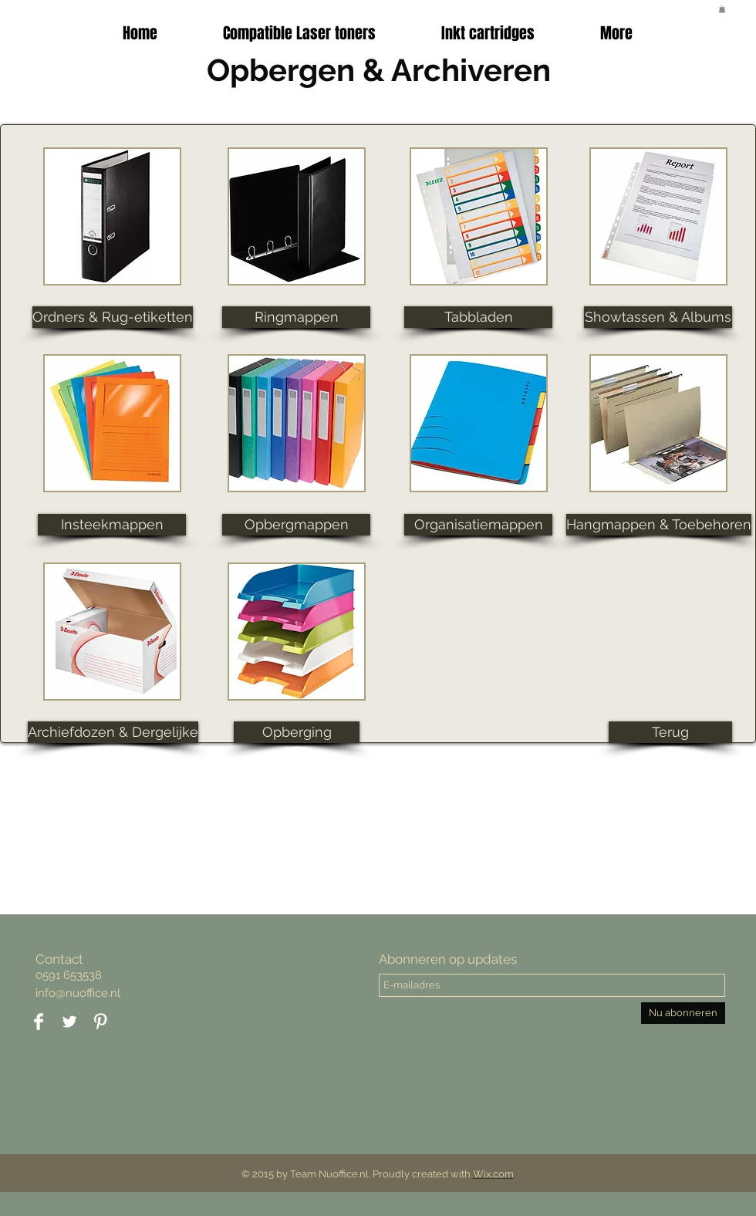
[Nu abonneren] (683, 1013)
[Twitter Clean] (69, 1021)
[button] (487, 33)
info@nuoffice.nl (77, 993)
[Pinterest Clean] (100, 1021)
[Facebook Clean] (38, 1021)
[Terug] (670, 732)
